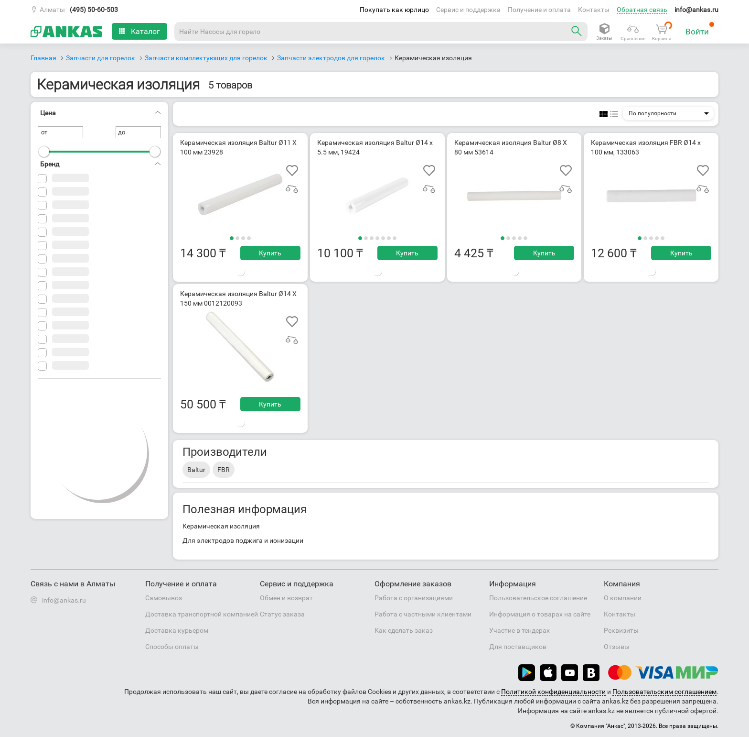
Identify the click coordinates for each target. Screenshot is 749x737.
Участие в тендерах (519, 630)
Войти (700, 29)
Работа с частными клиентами (422, 614)
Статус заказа (282, 614)
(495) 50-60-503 (94, 9)
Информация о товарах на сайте (539, 614)
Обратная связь (642, 9)
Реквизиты (621, 630)
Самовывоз (163, 598)
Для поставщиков (517, 646)
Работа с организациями (413, 598)
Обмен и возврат (286, 598)
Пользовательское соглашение (538, 598)
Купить (270, 253)
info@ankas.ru (696, 9)
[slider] (44, 151)
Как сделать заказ (403, 630)
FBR (223, 469)
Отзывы (617, 646)
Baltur (196, 469)
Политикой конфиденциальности (553, 691)
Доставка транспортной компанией (201, 614)
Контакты (594, 9)
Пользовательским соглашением (664, 691)
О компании (623, 598)
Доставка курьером (176, 630)
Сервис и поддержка (468, 9)
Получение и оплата (539, 9)
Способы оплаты (172, 646)
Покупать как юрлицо (394, 9)
